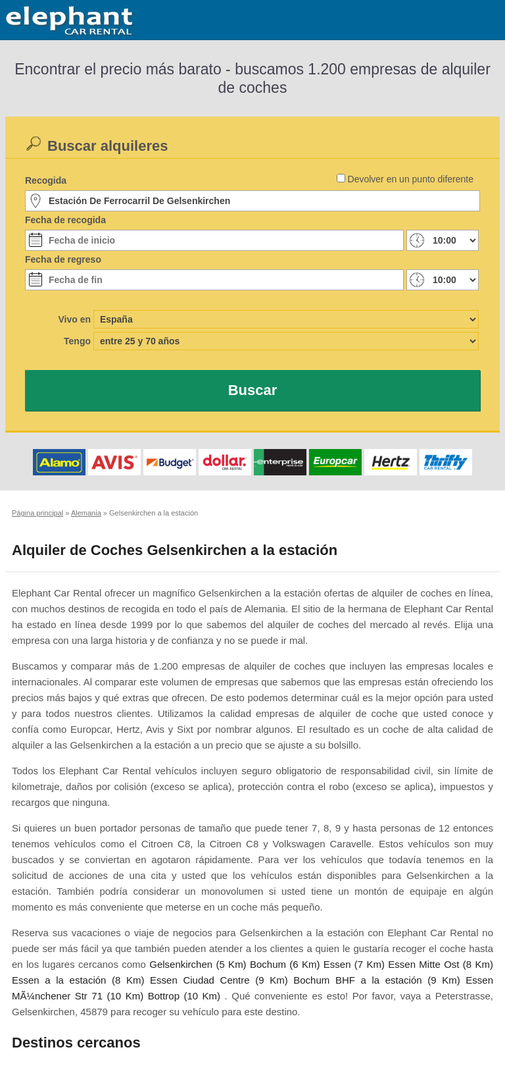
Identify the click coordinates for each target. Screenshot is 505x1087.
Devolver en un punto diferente (410, 179)
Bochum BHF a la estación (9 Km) (376, 980)
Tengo (77, 341)
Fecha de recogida (65, 220)
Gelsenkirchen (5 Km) (197, 964)
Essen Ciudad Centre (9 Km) (219, 980)
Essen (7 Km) (354, 964)
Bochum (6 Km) (285, 964)
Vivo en (74, 319)
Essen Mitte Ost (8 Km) (440, 964)
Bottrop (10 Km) (184, 995)
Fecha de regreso (63, 259)
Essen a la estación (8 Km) (78, 980)
